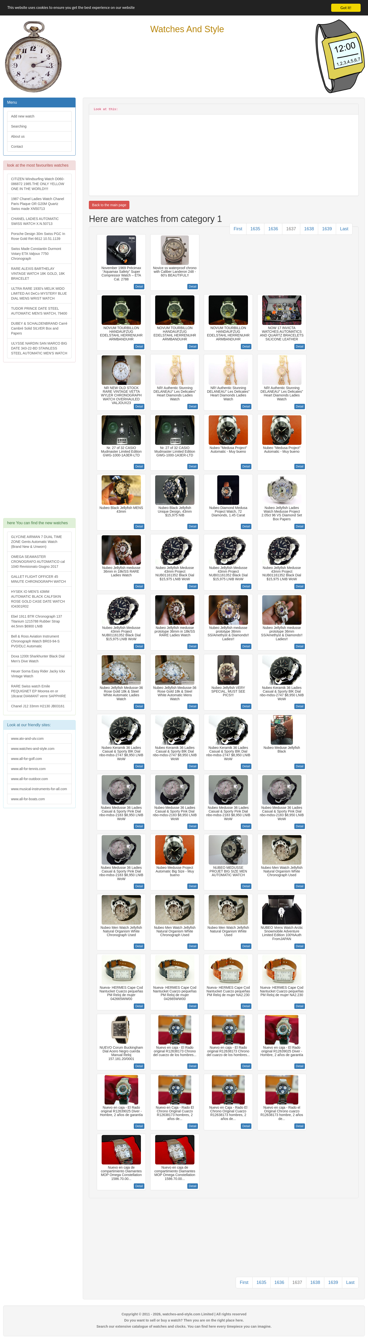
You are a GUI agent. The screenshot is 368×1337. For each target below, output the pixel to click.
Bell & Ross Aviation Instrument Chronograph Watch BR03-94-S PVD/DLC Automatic (35, 641)
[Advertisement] (39, 442)
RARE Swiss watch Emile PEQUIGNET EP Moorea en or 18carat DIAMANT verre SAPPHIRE (38, 691)
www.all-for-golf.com (26, 759)
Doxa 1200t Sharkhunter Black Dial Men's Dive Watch (38, 658)
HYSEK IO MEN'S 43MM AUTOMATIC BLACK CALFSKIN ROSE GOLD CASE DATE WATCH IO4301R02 (38, 599)
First (238, 228)
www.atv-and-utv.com (27, 739)
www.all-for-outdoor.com (29, 779)
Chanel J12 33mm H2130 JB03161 (38, 706)
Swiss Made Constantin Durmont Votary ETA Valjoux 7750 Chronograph (36, 254)
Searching (19, 126)
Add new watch (22, 116)
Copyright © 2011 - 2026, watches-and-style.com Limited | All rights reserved (184, 1314)
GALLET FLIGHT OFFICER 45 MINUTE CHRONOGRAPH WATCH (38, 579)
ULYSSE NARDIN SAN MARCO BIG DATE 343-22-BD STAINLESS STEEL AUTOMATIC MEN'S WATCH (39, 348)
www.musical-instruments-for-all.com (39, 789)
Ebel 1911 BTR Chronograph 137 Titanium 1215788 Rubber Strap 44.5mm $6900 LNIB (36, 621)
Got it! (346, 7)
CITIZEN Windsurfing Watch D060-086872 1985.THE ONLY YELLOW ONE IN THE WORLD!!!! (37, 184)
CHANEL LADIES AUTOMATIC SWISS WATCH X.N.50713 (35, 221)
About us (18, 136)
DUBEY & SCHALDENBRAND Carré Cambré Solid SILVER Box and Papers (39, 328)
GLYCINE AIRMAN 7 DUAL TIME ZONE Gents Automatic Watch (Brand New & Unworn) (36, 542)
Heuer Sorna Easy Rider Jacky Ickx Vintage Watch (38, 673)
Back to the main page (109, 205)
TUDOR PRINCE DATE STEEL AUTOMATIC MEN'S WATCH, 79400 (39, 310)
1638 (309, 228)
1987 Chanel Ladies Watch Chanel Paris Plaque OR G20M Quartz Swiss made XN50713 (37, 204)
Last (344, 228)
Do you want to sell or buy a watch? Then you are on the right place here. (184, 1320)
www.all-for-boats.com (28, 799)
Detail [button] (139, 286)
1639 (327, 228)
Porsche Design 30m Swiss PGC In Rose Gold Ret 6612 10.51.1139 (38, 236)
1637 (291, 228)
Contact (17, 146)
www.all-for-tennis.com (28, 769)
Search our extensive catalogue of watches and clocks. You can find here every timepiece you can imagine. (184, 1326)
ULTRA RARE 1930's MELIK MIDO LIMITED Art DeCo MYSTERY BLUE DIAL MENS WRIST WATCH (39, 293)
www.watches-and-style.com (33, 749)
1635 (255, 228)
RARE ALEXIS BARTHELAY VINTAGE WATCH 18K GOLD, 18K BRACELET (38, 273)
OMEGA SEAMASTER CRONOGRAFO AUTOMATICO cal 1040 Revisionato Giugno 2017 (38, 561)
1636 (273, 228)
